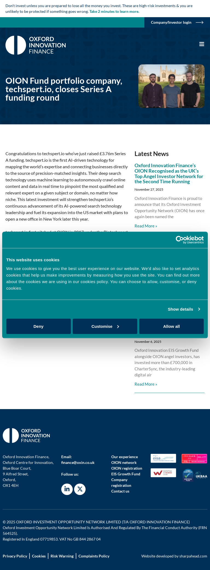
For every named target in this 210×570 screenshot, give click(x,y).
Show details (180, 309)
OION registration (126, 468)
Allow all (171, 326)
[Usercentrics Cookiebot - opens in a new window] (180, 240)
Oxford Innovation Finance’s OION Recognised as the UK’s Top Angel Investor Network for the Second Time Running (169, 173)
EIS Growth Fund (125, 474)
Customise (105, 326)
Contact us (120, 491)
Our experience (124, 456)
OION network (124, 462)
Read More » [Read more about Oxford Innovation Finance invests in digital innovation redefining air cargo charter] (146, 384)
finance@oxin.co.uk (78, 462)
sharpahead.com (193, 556)
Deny (38, 326)
